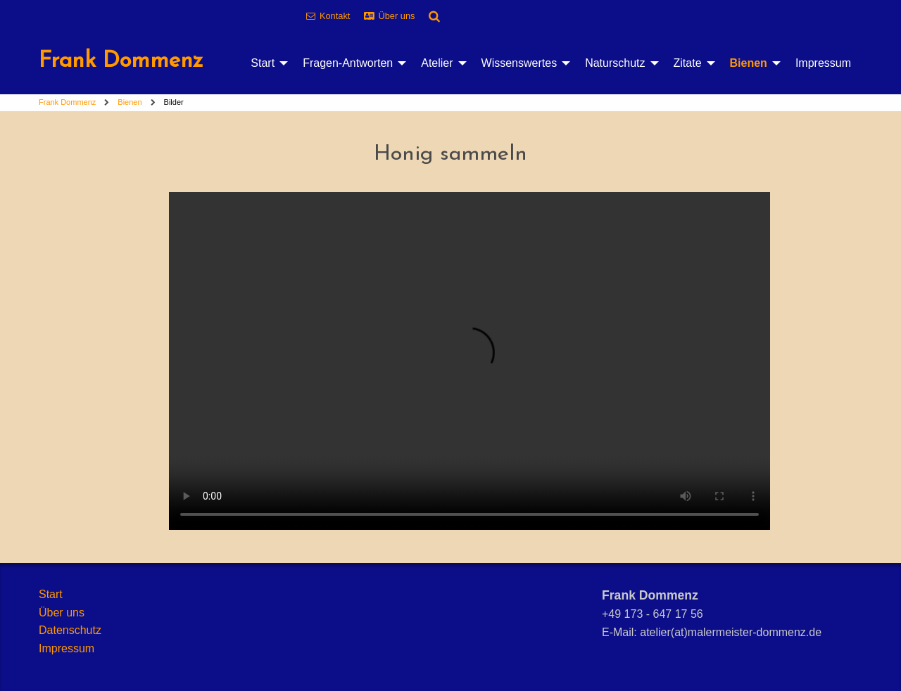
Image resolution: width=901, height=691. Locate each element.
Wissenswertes (519, 63)
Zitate (688, 63)
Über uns (397, 16)
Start (263, 63)
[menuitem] (265, 63)
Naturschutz (615, 63)
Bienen (748, 63)
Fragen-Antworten (348, 63)
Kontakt (335, 16)
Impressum (823, 63)
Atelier (437, 63)
